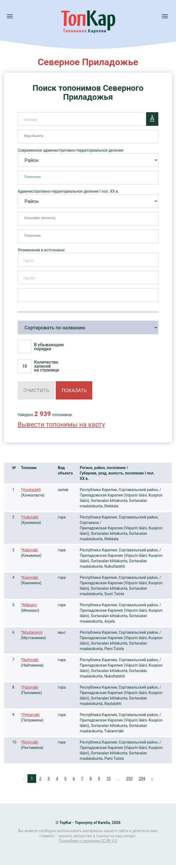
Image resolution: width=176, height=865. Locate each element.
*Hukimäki (30, 517)
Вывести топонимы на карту (61, 424)
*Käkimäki (29, 550)
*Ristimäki (29, 742)
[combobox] (88, 136)
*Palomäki (29, 687)
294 (142, 778)
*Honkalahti (31, 490)
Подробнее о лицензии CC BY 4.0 (88, 841)
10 (108, 778)
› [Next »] (152, 778)
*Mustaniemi (32, 632)
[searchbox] (88, 136)
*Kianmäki (29, 577)
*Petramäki (30, 715)
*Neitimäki (30, 660)
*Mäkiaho (29, 605)
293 (129, 778)
